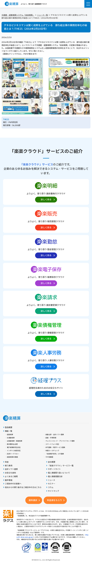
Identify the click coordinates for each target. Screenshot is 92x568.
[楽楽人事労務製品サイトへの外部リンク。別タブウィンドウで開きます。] (46, 358)
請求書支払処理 (12, 444)
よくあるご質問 (11, 476)
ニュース (51, 480)
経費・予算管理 (50, 438)
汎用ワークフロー (13, 454)
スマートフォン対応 (52, 444)
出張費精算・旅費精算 (14, 441)
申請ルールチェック (52, 451)
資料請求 (33, 500)
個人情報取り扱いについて (59, 473)
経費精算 (10, 435)
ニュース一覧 (42, 15)
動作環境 (8, 480)
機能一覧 (8, 431)
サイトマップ (53, 491)
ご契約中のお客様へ (13, 484)
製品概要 (8, 427)
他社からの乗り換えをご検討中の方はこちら (23, 487)
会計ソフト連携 (11, 469)
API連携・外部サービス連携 (55, 447)
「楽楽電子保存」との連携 (54, 454)
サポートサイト (54, 469)
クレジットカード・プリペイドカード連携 (59, 441)
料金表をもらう (54, 500)
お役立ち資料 (10, 473)
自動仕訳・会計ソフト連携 (54, 435)
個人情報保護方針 (55, 476)
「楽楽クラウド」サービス (36, 165)
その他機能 (49, 457)
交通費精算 (10, 438)
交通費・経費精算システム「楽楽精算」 (18, 15)
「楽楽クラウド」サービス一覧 (61, 465)
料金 (7, 462)
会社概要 (51, 462)
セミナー (51, 484)
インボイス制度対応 (14, 451)
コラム (50, 487)
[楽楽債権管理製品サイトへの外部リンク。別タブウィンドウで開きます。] (46, 331)
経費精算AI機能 (12, 457)
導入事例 (8, 465)
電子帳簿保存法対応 (14, 447)
